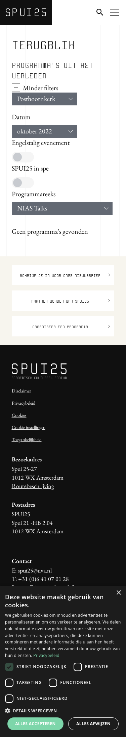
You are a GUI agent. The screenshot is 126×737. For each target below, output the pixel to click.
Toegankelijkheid (27, 439)
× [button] (118, 592)
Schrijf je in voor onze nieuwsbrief (65, 275)
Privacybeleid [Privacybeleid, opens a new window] (46, 655)
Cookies (19, 415)
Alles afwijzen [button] (93, 724)
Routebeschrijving (33, 486)
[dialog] (63, 661)
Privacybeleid (23, 403)
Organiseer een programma (71, 326)
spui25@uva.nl (35, 570)
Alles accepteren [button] (35, 724)
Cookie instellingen (28, 427)
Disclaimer (21, 391)
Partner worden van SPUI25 (70, 301)
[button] (63, 711)
